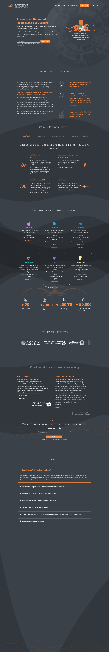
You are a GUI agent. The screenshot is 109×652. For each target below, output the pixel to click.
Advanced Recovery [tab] (58, 136)
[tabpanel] (52, 395)
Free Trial (95, 5)
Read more (29, 240)
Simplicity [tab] (41, 136)
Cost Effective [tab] (26, 136)
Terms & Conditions (21, 45)
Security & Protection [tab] (80, 136)
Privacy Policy (37, 43)
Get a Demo (84, 5)
